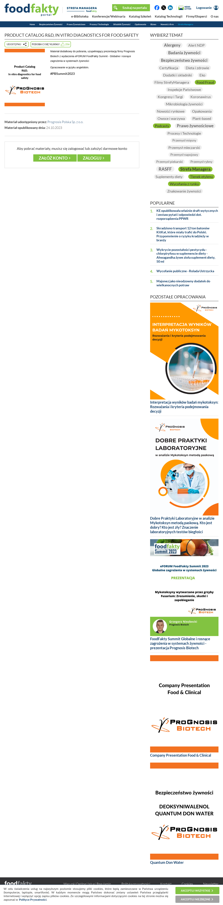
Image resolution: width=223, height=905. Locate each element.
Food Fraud (205, 82)
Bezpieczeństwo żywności (184, 60)
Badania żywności (184, 52)
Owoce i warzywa (171, 118)
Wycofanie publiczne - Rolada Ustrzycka (185, 271)
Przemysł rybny (201, 162)
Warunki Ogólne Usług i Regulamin (87, 884)
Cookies (187, 884)
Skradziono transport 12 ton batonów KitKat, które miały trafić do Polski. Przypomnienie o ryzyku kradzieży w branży (182, 234)
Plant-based (201, 118)
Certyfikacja (168, 68)
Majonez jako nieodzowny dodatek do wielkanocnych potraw (183, 283)
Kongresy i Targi (170, 97)
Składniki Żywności (121, 24)
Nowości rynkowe (170, 111)
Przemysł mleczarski (184, 147)
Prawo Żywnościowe (76, 24)
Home (32, 24)
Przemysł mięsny (184, 140)
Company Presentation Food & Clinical (180, 755)
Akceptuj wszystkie (195, 890)
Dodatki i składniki (177, 75)
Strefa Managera (185, 24)
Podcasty (162, 126)
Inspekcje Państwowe (184, 89)
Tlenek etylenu (201, 176)
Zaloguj (92, 158)
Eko (202, 75)
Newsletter (210, 884)
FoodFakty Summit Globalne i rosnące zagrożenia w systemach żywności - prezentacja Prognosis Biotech (180, 643)
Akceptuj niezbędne (195, 899)
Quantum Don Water (167, 862)
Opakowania (140, 24)
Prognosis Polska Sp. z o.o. (65, 122)
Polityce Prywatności (32, 899)
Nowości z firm (167, 24)
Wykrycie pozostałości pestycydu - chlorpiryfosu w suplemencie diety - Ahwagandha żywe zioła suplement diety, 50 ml (185, 256)
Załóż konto (53, 158)
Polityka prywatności (135, 884)
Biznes (153, 24)
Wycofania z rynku (184, 184)
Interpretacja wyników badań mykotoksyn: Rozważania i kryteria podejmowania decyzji (184, 406)
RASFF (165, 169)
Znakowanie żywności (184, 191)
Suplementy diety (169, 176)
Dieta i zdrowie (197, 68)
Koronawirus (200, 97)
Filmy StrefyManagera (171, 82)
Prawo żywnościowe (195, 125)
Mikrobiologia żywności (184, 104)
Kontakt (165, 884)
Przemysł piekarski (169, 162)
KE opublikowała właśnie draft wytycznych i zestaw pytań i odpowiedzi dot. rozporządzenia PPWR (187, 215)
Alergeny (172, 45)
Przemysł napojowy (184, 155)
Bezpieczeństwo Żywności (50, 24)
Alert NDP (196, 45)
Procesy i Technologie (99, 24)
